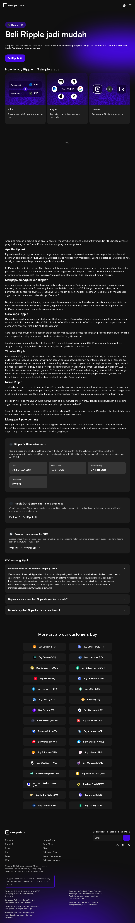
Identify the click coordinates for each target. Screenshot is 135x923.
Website (15, 547)
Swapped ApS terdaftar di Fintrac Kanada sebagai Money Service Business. (20, 914)
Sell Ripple (30, 517)
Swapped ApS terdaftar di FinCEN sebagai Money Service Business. (83, 903)
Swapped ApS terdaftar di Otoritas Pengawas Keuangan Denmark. (20, 901)
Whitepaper (32, 547)
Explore (15, 517)
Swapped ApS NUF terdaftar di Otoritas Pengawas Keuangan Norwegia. (22, 907)
